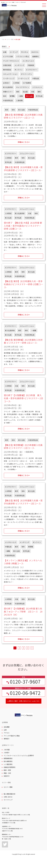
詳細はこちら (23, 142)
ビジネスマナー (31, 69)
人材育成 (16, 83)
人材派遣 (6, 750)
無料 (39, 91)
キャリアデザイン (22, 87)
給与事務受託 (7, 761)
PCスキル (24, 52)
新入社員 (29, 96)
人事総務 (19, 100)
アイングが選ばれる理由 (11, 736)
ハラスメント (37, 87)
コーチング (14, 52)
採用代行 (6, 776)
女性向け (6, 83)
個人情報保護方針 (8, 794)
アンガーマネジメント (11, 61)
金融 (4, 52)
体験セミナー (8, 91)
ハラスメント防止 (22, 56)
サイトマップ (7, 800)
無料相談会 (7, 69)
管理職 (12, 96)
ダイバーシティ (26, 74)
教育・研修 (6, 770)
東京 (17, 91)
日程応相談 (7, 65)
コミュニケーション (10, 74)
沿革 (4, 730)
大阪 (32, 91)
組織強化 (35, 56)
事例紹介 (6, 739)
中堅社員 (35, 78)
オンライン (19, 69)
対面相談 (31, 65)
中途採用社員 (8, 100)
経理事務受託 (7, 758)
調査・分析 (6, 773)
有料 (4, 96)
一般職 (20, 96)
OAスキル (34, 52)
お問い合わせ (7, 797)
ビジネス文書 (8, 56)
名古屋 (25, 91)
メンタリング (19, 65)
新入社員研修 (8, 87)
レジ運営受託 (7, 764)
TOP (3, 39)
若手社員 (39, 96)
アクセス (5, 733)
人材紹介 (6, 753)
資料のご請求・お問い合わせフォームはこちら (23, 701)
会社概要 (6, 727)
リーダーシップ (8, 78)
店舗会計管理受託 (8, 767)
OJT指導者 (27, 83)
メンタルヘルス (28, 61)
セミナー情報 (9, 39)
